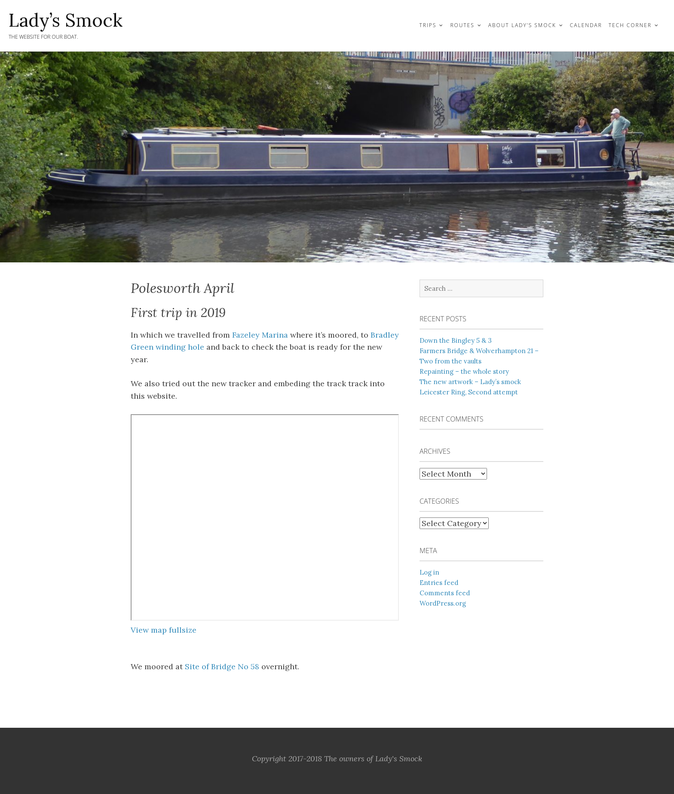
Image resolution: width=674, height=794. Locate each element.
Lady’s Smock (66, 20)
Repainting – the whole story (464, 371)
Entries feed (439, 583)
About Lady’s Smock (522, 25)
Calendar (586, 25)
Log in (429, 572)
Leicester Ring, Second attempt (469, 392)
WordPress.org (443, 603)
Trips (427, 25)
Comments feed (445, 593)
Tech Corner (630, 25)
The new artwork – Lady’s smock (470, 382)
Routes (462, 25)
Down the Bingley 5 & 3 (456, 340)
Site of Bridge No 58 (222, 666)
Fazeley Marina (260, 335)
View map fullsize (163, 630)
